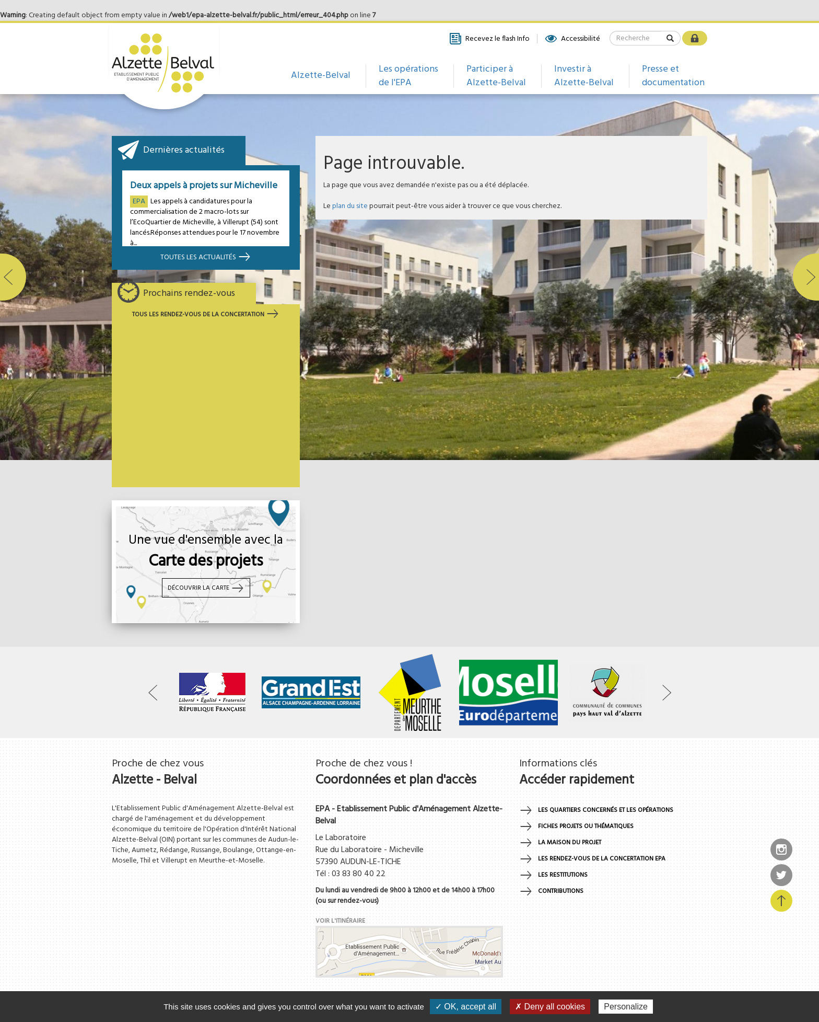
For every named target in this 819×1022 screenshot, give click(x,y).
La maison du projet (569, 842)
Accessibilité (572, 38)
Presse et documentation (673, 76)
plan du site (350, 206)
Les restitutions (563, 875)
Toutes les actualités (205, 257)
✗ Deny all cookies (550, 1006)
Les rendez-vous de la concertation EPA (601, 859)
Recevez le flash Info (489, 38)
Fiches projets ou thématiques (586, 826)
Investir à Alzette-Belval (584, 76)
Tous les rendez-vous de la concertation (205, 314)
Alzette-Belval (320, 75)
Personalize (626, 1006)
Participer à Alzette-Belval (496, 76)
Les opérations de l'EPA (408, 76)
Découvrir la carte (206, 588)
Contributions (560, 891)
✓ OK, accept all (465, 1006)
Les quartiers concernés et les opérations (605, 810)
